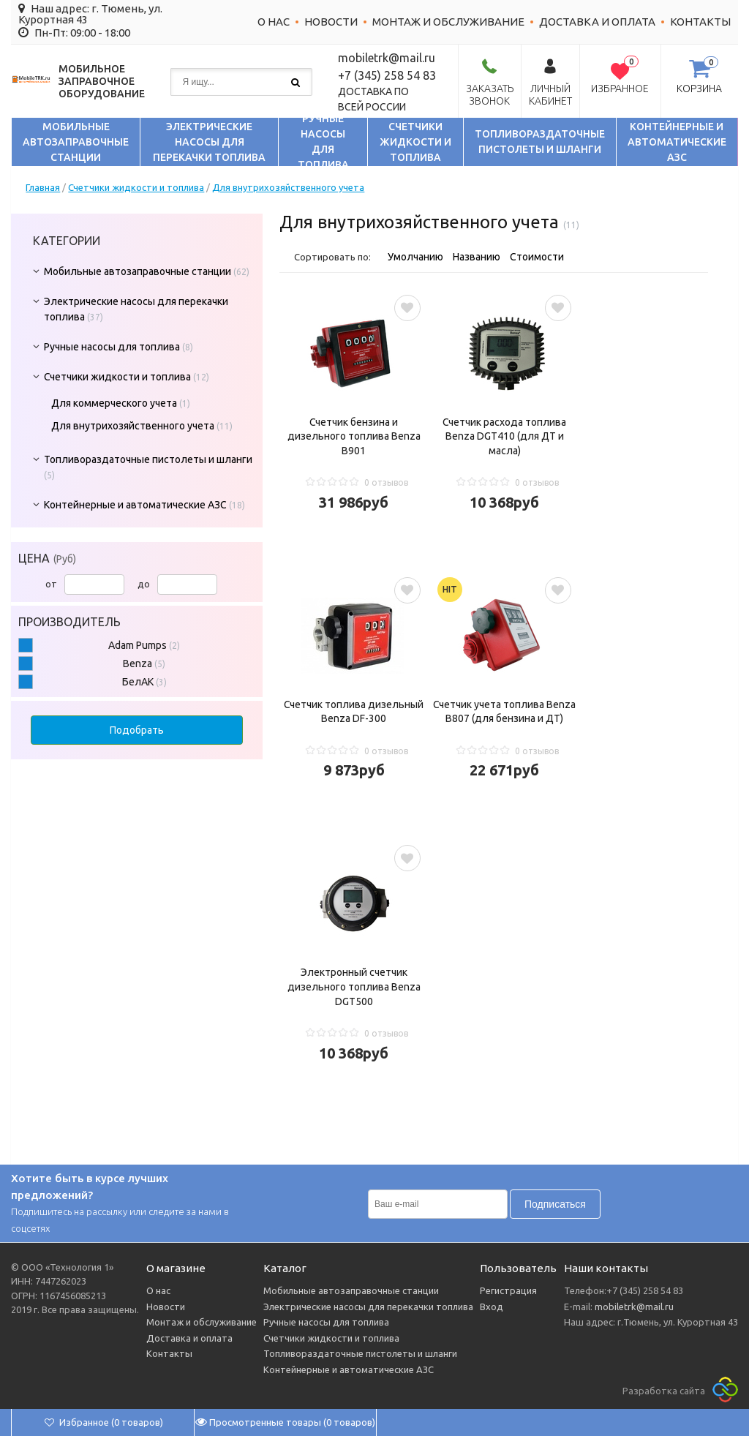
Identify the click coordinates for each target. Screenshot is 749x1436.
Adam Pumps (144, 645)
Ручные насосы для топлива (323, 142)
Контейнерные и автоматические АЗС (677, 142)
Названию (476, 257)
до (177, 584)
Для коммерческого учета (114, 403)
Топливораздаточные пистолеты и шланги (540, 141)
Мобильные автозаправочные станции (76, 142)
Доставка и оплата (597, 21)
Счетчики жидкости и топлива (415, 142)
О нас (273, 21)
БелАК (144, 682)
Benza (144, 663)
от (84, 584)
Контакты (700, 21)
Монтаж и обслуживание (448, 21)
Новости (331, 21)
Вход (491, 1306)
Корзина (699, 88)
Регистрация (508, 1290)
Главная (43, 187)
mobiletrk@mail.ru (633, 1306)
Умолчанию (415, 257)
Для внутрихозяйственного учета (288, 187)
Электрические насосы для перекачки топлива (209, 142)
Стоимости (537, 257)
